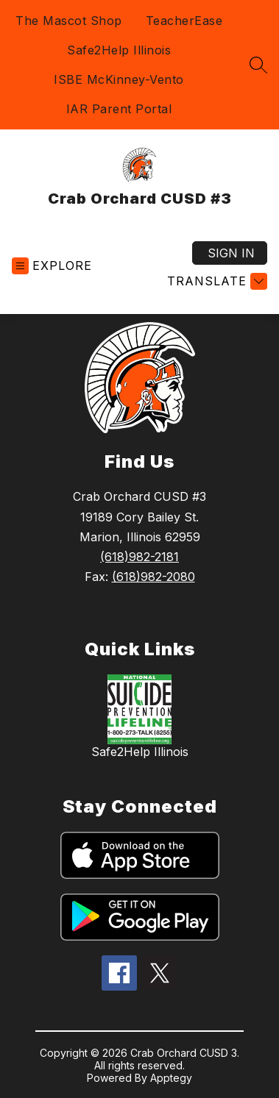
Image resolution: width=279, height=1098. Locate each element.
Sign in (231, 253)
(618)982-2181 (139, 556)
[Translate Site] (215, 281)
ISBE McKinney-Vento (119, 79)
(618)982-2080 (153, 576)
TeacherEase (184, 20)
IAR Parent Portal (119, 108)
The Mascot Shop (68, 20)
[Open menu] (52, 266)
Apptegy (171, 1078)
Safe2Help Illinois (119, 50)
